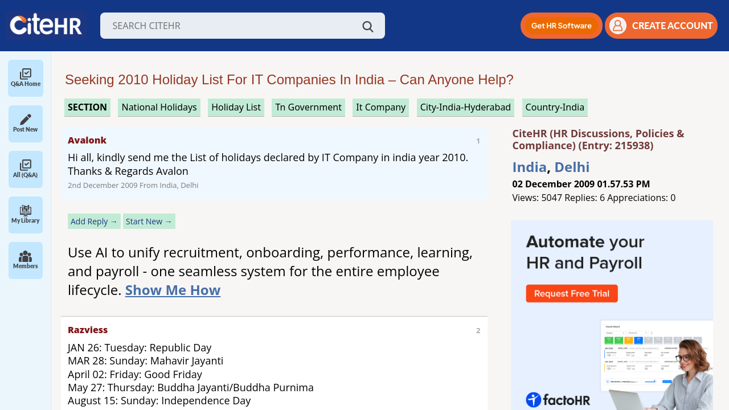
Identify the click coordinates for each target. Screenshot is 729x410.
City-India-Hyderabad (465, 107)
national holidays (158, 107)
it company (381, 107)
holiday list (236, 107)
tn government (308, 107)
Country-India (555, 107)
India (530, 166)
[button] (562, 26)
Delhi (571, 166)
